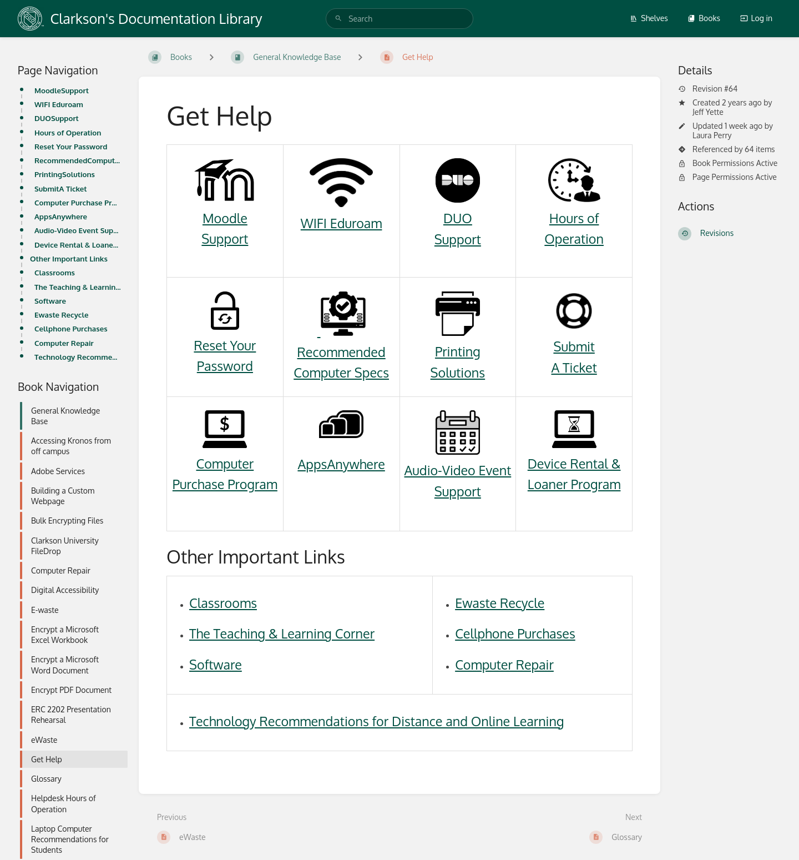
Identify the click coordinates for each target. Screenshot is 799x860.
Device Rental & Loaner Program (77, 244)
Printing (458, 351)
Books (703, 18)
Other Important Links (69, 258)
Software (50, 300)
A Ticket (573, 367)
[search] (399, 18)
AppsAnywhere (60, 216)
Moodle (225, 218)
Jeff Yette (708, 112)
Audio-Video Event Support (77, 230)
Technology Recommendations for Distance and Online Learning (77, 356)
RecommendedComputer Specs (77, 160)
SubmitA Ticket (60, 188)
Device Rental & (574, 463)
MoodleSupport (61, 90)
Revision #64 (707, 88)
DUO (457, 218)
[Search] (338, 18)
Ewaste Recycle (61, 314)
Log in (756, 18)
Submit (573, 346)
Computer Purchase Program (77, 202)
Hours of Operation (67, 132)
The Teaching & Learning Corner (77, 286)
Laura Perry (712, 135)
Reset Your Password (70, 146)
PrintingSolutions (64, 174)
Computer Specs (341, 372)
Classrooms (54, 272)
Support (224, 238)
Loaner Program (574, 484)
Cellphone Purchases (71, 328)
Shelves (649, 18)
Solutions (458, 372)
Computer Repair (64, 343)
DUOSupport (56, 118)
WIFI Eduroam (58, 104)
